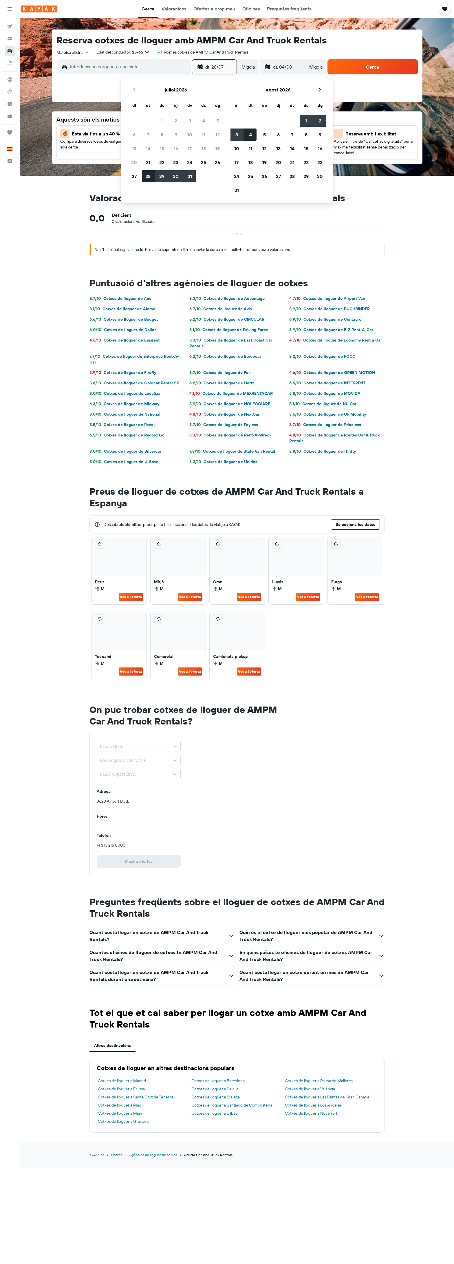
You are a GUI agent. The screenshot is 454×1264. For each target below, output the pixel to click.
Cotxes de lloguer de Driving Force (228, 329)
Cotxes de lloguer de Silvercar (125, 451)
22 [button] (161, 162)
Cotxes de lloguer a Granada (123, 1121)
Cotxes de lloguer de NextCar (224, 414)
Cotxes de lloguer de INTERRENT (327, 383)
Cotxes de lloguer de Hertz (221, 383)
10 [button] (189, 134)
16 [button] (176, 148)
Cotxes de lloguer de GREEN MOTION (332, 372)
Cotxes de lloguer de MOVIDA (324, 393)
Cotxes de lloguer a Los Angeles (313, 1105)
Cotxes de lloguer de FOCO (322, 356)
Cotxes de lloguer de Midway (124, 403)
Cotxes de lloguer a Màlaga (215, 1097)
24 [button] (189, 162)
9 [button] (176, 134)
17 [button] (190, 148)
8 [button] (162, 134)
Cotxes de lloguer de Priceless (325, 424)
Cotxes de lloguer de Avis (220, 308)
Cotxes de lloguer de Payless (223, 424)
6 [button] (134, 134)
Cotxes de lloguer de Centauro (325, 319)
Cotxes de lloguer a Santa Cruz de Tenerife (136, 1097)
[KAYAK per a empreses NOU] (9, 116)
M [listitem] (100, 588)
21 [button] (148, 162)
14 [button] (148, 148)
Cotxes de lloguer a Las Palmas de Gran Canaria (327, 1097)
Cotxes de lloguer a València (310, 1088)
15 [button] (162, 148)
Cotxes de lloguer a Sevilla (214, 1088)
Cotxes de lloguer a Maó (119, 1105)
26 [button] (217, 162)
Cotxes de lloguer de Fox (219, 372)
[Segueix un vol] (9, 92)
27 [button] (134, 176)
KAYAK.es (96, 1155)
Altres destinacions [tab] (112, 1045)
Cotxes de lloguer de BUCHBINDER (329, 308)
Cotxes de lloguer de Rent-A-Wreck (230, 435)
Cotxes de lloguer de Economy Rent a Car (335, 340)
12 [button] (217, 134)
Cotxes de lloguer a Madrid (122, 1080)
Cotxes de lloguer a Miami (121, 1113)
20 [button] (134, 162)
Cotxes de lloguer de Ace (120, 298)
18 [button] (204, 148)
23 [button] (175, 162)
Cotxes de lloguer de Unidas (223, 461)
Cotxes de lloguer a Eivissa (121, 1088)
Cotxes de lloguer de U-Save (123, 461)
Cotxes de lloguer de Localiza (124, 393)
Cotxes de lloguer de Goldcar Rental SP (134, 383)
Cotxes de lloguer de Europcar (225, 356)
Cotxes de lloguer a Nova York (311, 1113)
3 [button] (189, 121)
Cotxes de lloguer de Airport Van (327, 298)
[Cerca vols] (9, 26)
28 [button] (148, 176)
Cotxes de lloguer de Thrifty (322, 451)
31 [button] (190, 176)
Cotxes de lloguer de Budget (123, 319)
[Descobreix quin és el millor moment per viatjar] (9, 104)
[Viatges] (9, 132)
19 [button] (217, 148)
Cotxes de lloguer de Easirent (124, 340)
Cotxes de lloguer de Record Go (126, 435)
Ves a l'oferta (131, 597)
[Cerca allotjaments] (9, 39)
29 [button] (161, 176)
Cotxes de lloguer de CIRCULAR (226, 319)
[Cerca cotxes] (9, 51)
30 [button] (176, 176)
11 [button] (203, 134)
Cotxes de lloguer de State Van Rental (232, 451)
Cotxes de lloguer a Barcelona (218, 1080)
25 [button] (203, 162)
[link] (139, 861)
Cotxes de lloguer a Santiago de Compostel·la (231, 1105)
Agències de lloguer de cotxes (153, 1155)
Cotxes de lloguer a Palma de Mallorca (319, 1080)
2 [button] (176, 121)
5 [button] (217, 121)
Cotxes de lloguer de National (124, 414)
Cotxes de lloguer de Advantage (227, 298)
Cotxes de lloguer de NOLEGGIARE (229, 403)
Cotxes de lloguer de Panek (122, 424)
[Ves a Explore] (9, 79)
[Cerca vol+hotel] (9, 63)
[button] (9, 9)
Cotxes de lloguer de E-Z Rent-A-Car (331, 329)
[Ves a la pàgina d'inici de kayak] (39, 8)
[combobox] (73, 52)
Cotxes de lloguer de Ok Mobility (327, 414)
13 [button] (134, 148)
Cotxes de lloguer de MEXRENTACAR (231, 393)
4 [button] (203, 121)
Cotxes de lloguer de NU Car (322, 403)
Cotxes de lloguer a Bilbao (214, 1113)
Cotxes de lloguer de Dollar (122, 329)
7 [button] (148, 134)
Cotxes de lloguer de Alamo (122, 308)
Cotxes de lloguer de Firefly (122, 372)
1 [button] (162, 121)
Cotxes (116, 1155)
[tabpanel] (237, 1094)
